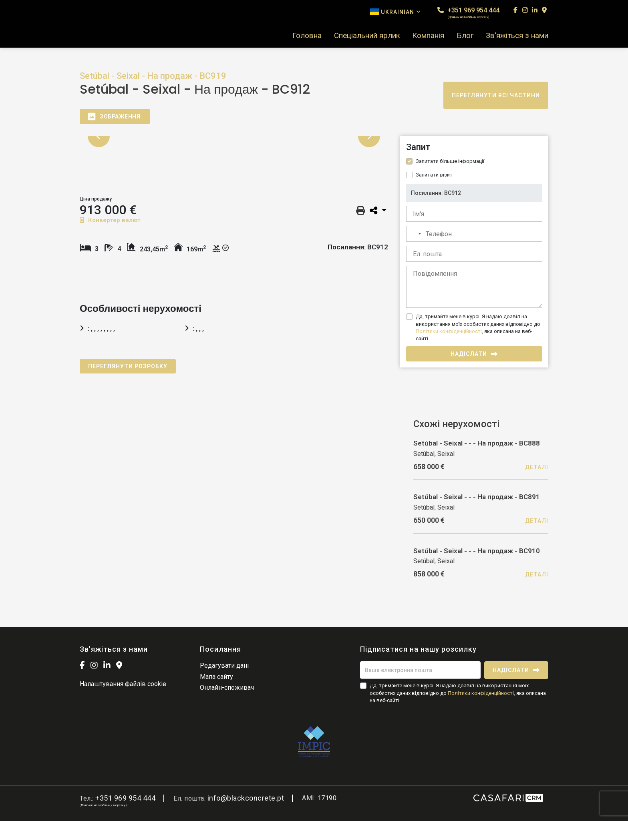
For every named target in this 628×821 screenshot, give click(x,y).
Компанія (428, 35)
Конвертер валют (110, 220)
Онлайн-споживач (227, 687)
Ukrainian (395, 11)
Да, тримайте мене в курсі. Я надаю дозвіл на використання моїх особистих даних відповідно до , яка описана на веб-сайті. (478, 327)
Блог (465, 35)
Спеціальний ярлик (367, 35)
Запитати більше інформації (450, 161)
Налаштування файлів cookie (123, 684)
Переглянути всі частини (496, 95)
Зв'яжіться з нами (517, 35)
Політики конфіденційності (449, 331)
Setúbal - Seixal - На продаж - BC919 (153, 76)
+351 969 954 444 (468, 12)
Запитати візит (434, 175)
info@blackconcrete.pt (245, 798)
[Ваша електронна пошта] (420, 670)
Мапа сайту (216, 676)
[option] (109, 167)
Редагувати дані (224, 665)
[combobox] (415, 233)
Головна (307, 35)
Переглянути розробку (127, 366)
